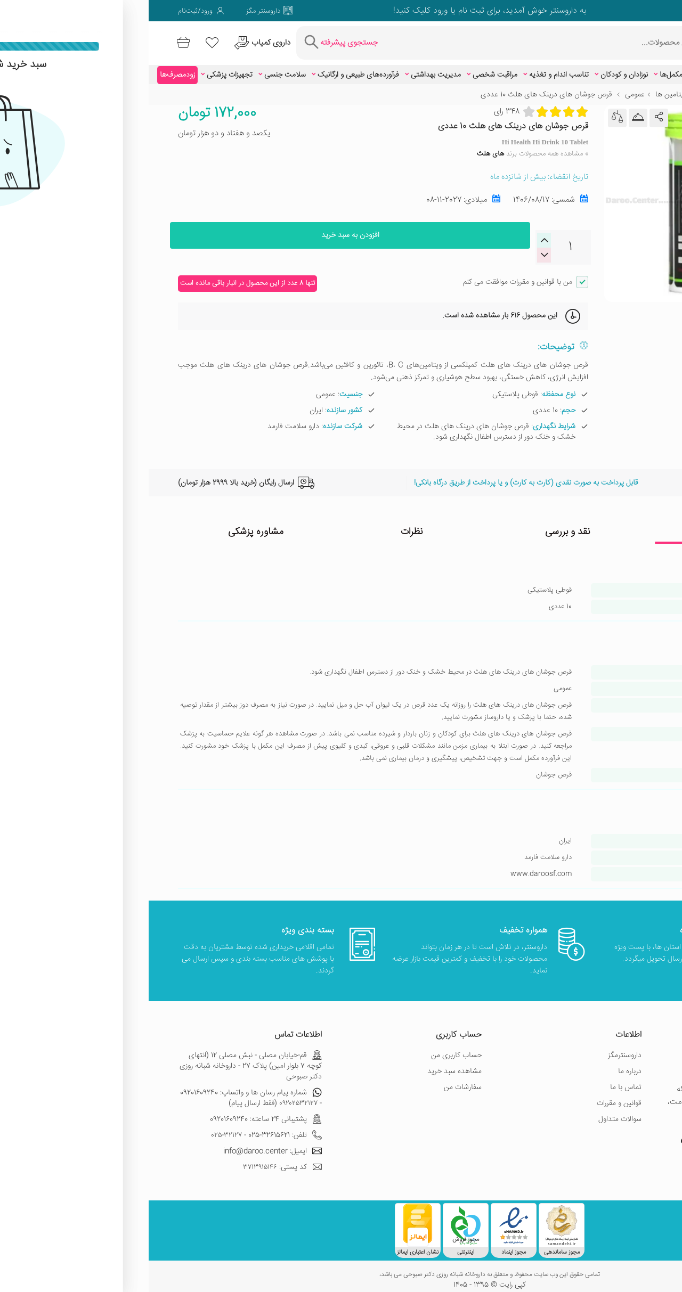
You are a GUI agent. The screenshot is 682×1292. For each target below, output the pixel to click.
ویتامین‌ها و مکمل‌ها (541, 67)
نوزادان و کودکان (475, 67)
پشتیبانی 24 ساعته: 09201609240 (117, 1111)
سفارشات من (314, 1079)
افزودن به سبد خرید (201, 239)
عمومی (486, 87)
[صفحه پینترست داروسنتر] (536, 1134)
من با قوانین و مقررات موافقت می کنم (369, 274)
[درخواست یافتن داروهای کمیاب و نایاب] (126, 39)
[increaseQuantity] (398, 247)
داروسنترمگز (476, 1047)
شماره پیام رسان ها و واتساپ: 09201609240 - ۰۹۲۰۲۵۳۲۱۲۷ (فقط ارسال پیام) (102, 1090)
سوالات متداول (471, 1111)
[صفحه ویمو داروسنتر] (588, 10)
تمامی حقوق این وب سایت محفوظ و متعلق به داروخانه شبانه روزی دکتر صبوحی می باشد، (341, 1267)
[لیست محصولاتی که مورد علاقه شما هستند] (71, 39)
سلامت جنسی (136, 67)
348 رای (358, 103)
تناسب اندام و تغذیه (410, 67)
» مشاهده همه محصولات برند (384, 146)
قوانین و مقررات (470, 1095)
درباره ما (481, 1063)
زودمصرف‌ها (28, 67)
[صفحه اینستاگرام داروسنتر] (610, 1134)
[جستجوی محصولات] (420, 39)
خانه (646, 87)
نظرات (263, 524)
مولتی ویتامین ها (532, 87)
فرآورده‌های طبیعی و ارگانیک (209, 67)
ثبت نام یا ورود (309, 11)
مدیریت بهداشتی (287, 67)
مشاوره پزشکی (107, 524)
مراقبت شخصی (346, 67)
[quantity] (422, 239)
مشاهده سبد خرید (306, 1063)
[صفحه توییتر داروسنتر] (633, 10)
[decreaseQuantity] (398, 232)
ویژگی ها (574, 524)
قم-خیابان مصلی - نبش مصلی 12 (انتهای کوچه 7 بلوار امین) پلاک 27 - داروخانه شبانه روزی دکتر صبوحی (102, 1058)
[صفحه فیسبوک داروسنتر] (647, 10)
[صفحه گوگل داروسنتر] (618, 10)
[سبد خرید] (37, 39)
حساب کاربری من (307, 1047)
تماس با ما (477, 1079)
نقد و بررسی (419, 524)
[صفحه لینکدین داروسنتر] (573, 10)
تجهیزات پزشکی (81, 67)
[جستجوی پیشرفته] (207, 39)
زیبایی (590, 67)
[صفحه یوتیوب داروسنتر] (550, 1134)
